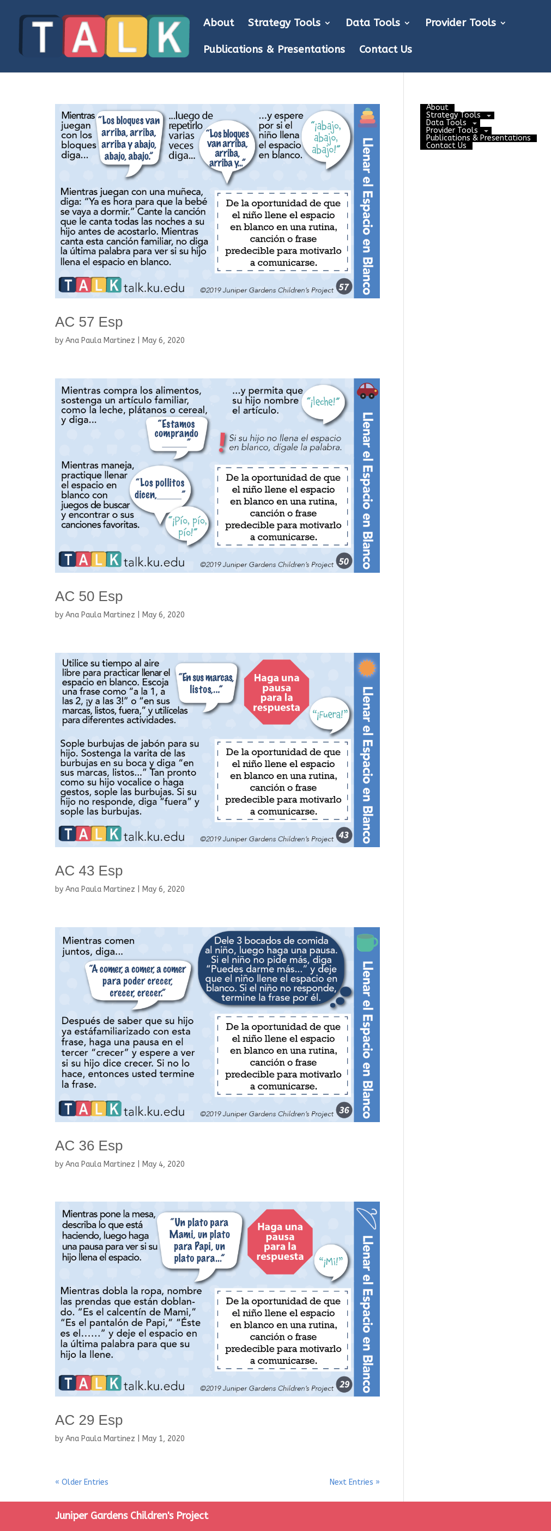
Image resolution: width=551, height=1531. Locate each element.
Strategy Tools (284, 24)
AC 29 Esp (89, 1420)
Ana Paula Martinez (100, 340)
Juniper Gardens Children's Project (131, 1516)
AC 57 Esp (89, 322)
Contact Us (385, 51)
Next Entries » (355, 1482)
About (218, 24)
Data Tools (373, 24)
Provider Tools (460, 24)
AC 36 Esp (89, 1145)
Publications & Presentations (274, 51)
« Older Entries (81, 1482)
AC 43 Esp (89, 870)
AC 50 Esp (89, 596)
